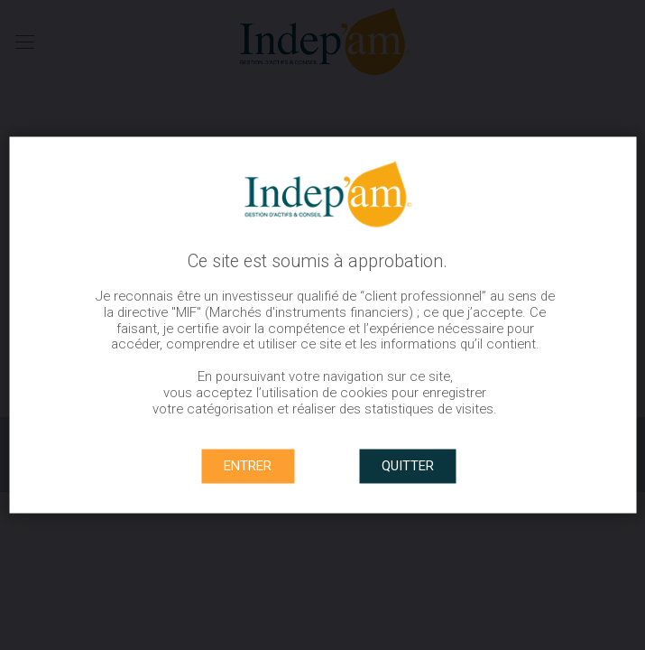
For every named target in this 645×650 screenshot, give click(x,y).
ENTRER (248, 466)
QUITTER (408, 466)
